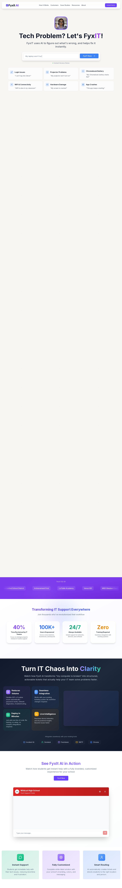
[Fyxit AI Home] (12, 5)
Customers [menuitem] (54, 5)
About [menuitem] (83, 5)
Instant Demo (111, 5)
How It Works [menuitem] (44, 5)
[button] (61, 24)
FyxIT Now (89, 57)
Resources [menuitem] (76, 5)
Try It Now (61, 778)
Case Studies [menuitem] (65, 5)
